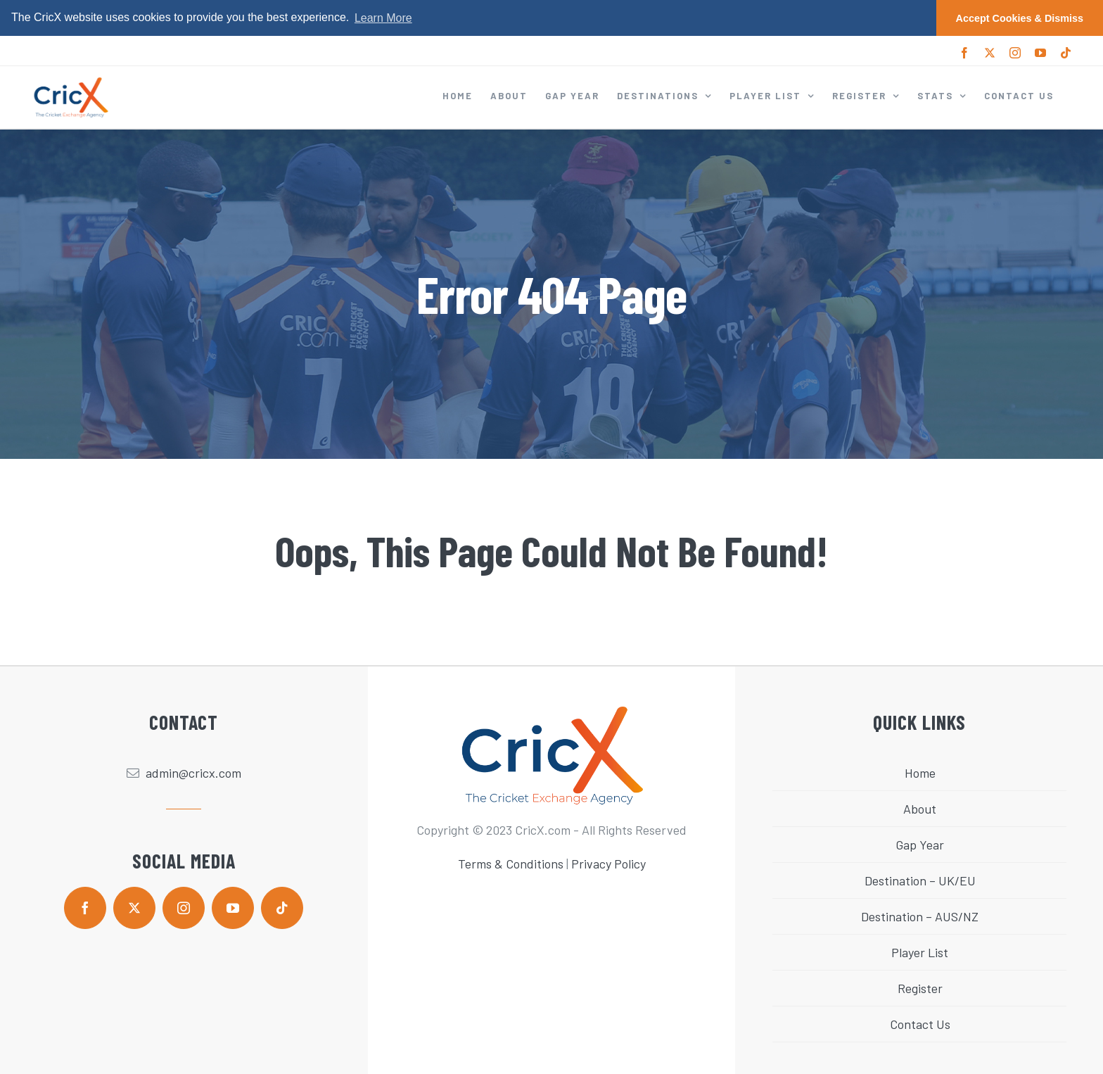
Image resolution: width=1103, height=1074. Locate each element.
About (919, 808)
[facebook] (85, 908)
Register (920, 988)
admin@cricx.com (193, 773)
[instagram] (183, 908)
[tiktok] (282, 908)
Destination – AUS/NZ (919, 916)
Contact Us (920, 1024)
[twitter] (134, 908)
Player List (919, 952)
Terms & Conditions (510, 863)
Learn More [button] (383, 18)
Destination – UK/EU (920, 880)
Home (920, 773)
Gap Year (919, 844)
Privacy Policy (608, 863)
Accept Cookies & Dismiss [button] (1020, 18)
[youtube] (233, 908)
